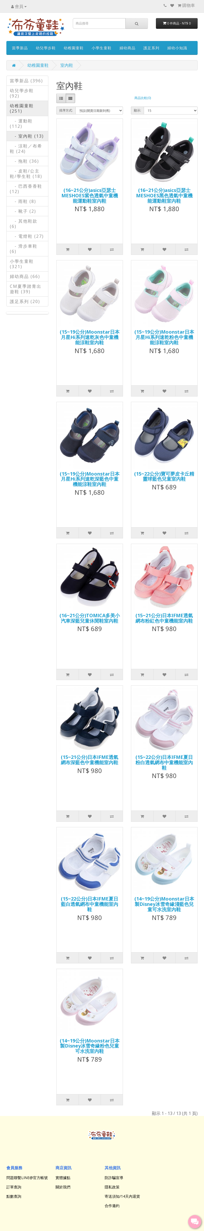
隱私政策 (112, 1186)
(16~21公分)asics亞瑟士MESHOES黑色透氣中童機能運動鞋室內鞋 (164, 195)
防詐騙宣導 (114, 1177)
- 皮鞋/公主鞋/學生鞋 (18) (26, 173)
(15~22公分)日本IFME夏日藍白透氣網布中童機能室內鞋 (89, 904)
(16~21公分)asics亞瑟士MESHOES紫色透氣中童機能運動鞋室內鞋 (89, 195)
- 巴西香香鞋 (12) (26, 188)
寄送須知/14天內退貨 (122, 1196)
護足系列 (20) (25, 301)
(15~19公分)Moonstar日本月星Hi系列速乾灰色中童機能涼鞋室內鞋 (90, 337)
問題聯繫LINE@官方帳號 (27, 1177)
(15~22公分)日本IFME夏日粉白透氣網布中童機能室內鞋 (164, 762)
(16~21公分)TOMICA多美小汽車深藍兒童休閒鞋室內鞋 (90, 618)
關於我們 (63, 1186)
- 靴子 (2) (23, 211)
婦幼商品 (127, 47)
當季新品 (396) (26, 81)
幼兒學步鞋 (46, 47)
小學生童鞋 (102, 47)
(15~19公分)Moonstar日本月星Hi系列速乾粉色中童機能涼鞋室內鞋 (164, 337)
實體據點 (63, 1177)
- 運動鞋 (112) (21, 123)
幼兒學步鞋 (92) (22, 93)
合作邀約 (112, 1205)
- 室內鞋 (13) (27, 136)
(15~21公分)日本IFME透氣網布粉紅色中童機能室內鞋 (164, 618)
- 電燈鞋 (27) (27, 236)
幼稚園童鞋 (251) (22, 108)
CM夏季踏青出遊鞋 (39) (25, 289)
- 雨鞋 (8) (23, 201)
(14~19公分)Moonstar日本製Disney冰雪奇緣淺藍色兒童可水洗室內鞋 (164, 904)
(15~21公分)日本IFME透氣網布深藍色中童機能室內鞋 (89, 760)
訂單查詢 (13, 1186)
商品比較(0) (142, 98)
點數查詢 (13, 1196)
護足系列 (151, 47)
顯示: (137, 110)
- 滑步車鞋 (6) (23, 248)
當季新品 (20, 47)
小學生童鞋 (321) (22, 263)
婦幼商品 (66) (25, 276)
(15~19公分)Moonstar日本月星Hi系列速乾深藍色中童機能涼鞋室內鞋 (90, 479)
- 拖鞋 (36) (24, 161)
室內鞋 (66, 65)
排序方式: (66, 110)
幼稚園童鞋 (74, 47)
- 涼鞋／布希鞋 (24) (26, 148)
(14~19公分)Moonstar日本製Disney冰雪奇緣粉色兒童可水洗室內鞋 (90, 1045)
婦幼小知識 (177, 47)
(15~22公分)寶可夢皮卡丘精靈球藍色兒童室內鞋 (164, 476)
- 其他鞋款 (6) (23, 223)
